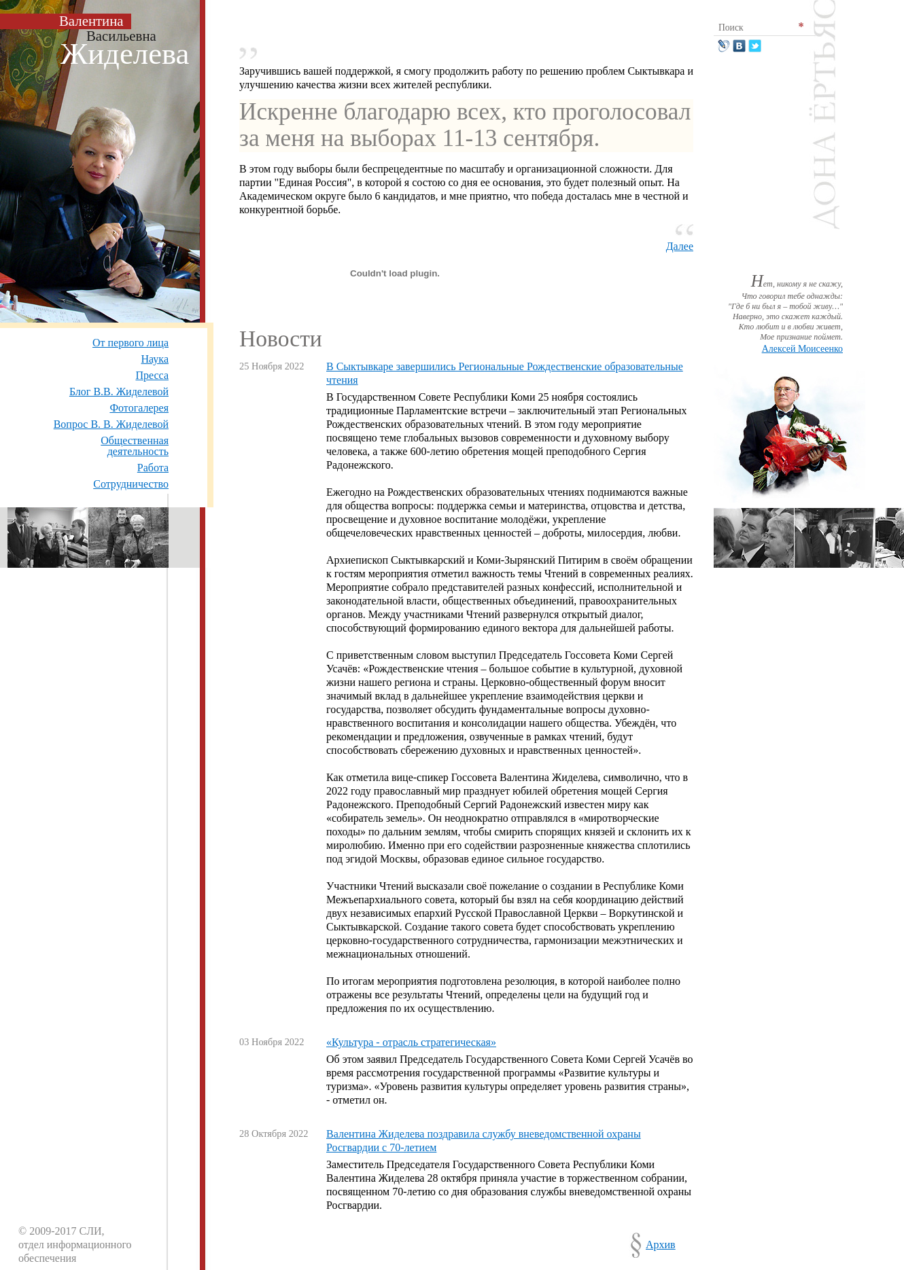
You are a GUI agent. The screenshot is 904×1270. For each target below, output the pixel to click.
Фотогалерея (139, 408)
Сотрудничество (131, 484)
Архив (661, 1244)
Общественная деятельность (135, 446)
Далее (679, 246)
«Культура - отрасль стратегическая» (411, 1042)
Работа (153, 467)
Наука (155, 359)
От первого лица (130, 342)
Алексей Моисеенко (802, 349)
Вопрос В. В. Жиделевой (111, 424)
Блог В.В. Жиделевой (119, 391)
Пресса (152, 375)
